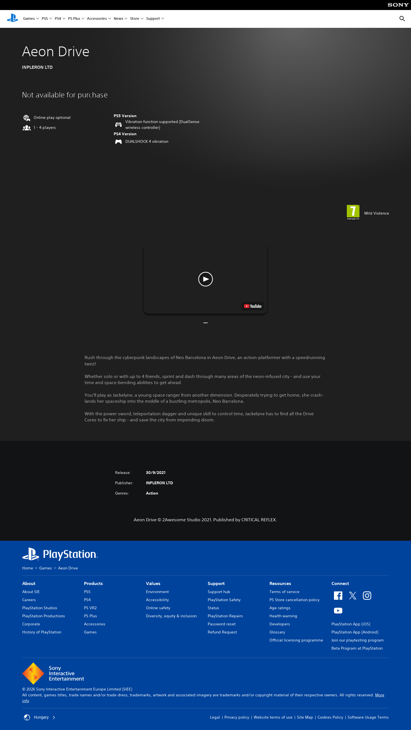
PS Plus (74, 19)
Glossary (277, 632)
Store (134, 19)
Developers (279, 623)
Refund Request (222, 632)
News (118, 19)
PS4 (58, 19)
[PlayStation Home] (12, 18)
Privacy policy (236, 717)
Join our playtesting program (357, 640)
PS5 (45, 19)
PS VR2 (90, 607)
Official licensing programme (296, 640)
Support (153, 19)
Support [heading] (216, 583)
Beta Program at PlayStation (357, 648)
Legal (215, 717)
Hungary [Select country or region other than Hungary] (39, 717)
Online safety (158, 607)
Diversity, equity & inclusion (171, 615)
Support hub (219, 591)
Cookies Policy (330, 717)
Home (27, 568)
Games (29, 19)
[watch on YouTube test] (253, 306)
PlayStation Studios (39, 607)
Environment (157, 591)
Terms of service (284, 591)
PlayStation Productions (43, 615)
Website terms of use (273, 717)
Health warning (283, 615)
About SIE (31, 591)
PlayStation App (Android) (354, 632)
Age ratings (280, 607)
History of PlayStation (41, 632)
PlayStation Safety (224, 599)
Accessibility (157, 599)
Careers (29, 599)
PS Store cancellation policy (294, 599)
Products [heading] (93, 583)
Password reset (222, 623)
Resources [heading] (280, 583)
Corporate (31, 623)
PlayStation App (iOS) (350, 623)
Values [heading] (153, 583)
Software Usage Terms (368, 717)
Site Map (305, 717)
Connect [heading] (340, 583)
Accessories (97, 19)
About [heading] (28, 583)
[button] (205, 279)
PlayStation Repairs (225, 615)
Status (213, 607)
